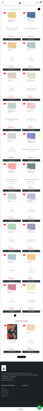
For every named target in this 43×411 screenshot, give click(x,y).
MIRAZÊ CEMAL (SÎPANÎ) (31, 120)
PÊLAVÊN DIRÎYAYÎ (31, 240)
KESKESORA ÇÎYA (31, 119)
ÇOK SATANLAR (21, 321)
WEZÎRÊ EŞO (12, 60)
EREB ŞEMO (31, 302)
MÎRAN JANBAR (12, 342)
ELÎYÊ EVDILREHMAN (31, 90)
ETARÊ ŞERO (12, 90)
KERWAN (12, 209)
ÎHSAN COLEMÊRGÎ (12, 30)
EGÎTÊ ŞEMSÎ (31, 60)
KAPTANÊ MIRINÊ (12, 340)
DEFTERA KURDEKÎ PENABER (11, 119)
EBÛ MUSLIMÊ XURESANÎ (11, 28)
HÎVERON (31, 58)
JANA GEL (31, 340)
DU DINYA (12, 88)
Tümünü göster (21, 356)
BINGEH (31, 270)
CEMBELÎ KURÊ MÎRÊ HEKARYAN (31, 28)
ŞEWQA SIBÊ (12, 240)
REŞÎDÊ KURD (12, 211)
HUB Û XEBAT (12, 270)
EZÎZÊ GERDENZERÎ (31, 241)
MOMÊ (11, 300)
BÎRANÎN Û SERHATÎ (31, 88)
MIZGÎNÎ (12, 58)
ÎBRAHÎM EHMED (30, 342)
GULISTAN (12, 149)
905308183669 (4, 376)
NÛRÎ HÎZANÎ (11, 241)
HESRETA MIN (31, 209)
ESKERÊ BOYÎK (12, 120)
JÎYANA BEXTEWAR (31, 300)
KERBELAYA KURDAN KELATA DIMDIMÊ (31, 149)
